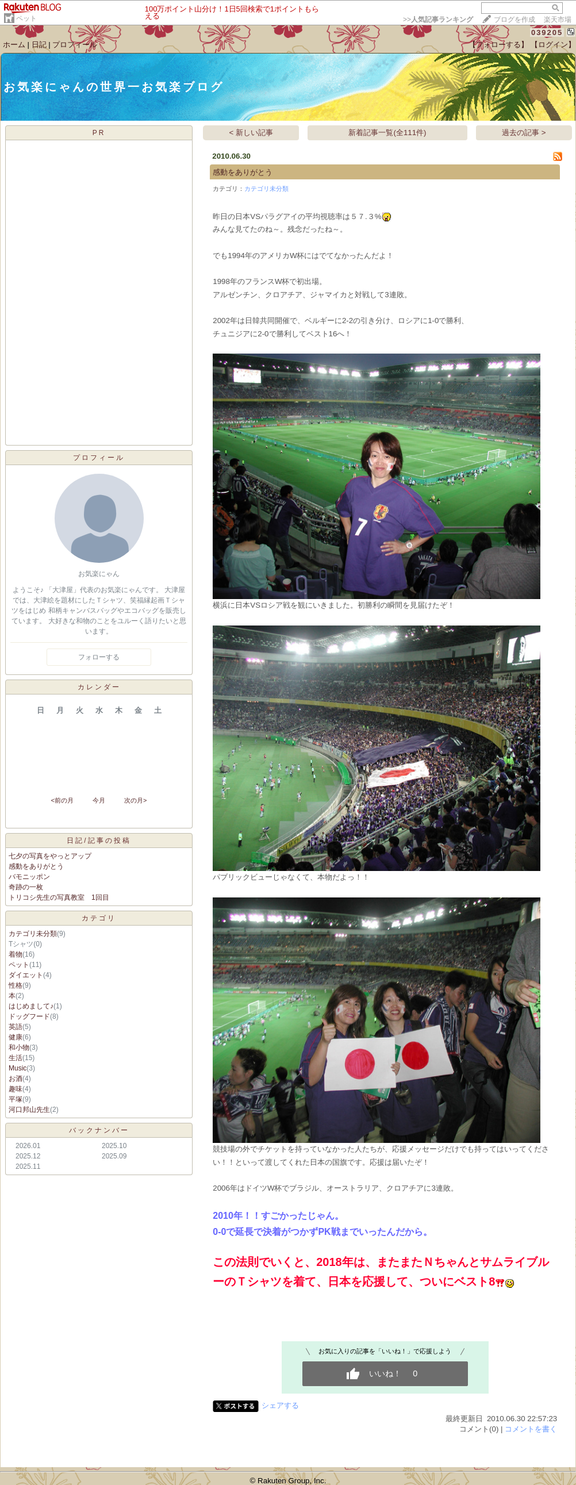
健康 (15, 1037)
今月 (99, 800)
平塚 (15, 1099)
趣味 (15, 1089)
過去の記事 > (524, 132)
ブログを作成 (514, 20)
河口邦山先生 (29, 1110)
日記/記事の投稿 (98, 840)
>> (438, 20)
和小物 (19, 1047)
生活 (15, 1058)
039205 (547, 32)
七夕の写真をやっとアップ (50, 856)
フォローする (99, 657)
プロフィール (74, 44)
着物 (15, 954)
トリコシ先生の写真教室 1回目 (59, 897)
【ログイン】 (553, 44)
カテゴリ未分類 (33, 934)
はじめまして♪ (31, 1006)
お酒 (15, 1079)
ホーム (14, 44)
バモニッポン (29, 877)
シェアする (280, 1405)
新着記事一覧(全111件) (387, 132)
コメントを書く (531, 1429)
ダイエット (26, 975)
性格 (15, 985)
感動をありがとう (36, 866)
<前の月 (62, 800)
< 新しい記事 (251, 132)
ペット (26, 18)
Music (17, 1068)
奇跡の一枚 (26, 887)
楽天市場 (557, 20)
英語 (15, 1027)
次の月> (135, 800)
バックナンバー (99, 1130)
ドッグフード (29, 1016)
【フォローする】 (498, 44)
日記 (39, 44)
